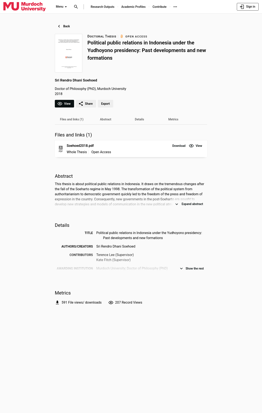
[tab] (72, 119)
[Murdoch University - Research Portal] (24, 6)
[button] (179, 146)
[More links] (175, 7)
